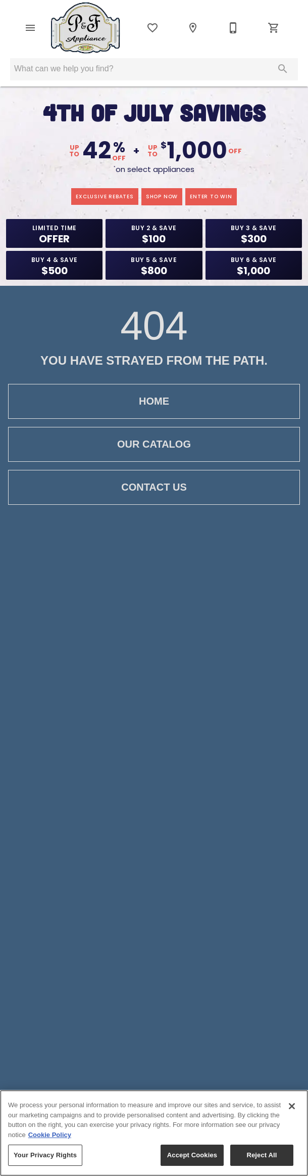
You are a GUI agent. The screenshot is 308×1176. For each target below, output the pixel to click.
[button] (30, 28)
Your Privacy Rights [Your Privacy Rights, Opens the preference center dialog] (45, 1155)
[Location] (193, 28)
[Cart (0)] (274, 28)
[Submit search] (283, 69)
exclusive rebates (105, 196)
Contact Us (154, 487)
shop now (162, 196)
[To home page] (85, 28)
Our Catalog (154, 444)
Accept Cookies (192, 1155)
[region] (154, 1133)
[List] (152, 28)
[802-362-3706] (233, 28)
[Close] (292, 1106)
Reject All (261, 1155)
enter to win (211, 196)
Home (154, 401)
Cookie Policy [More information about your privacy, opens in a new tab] (49, 1135)
